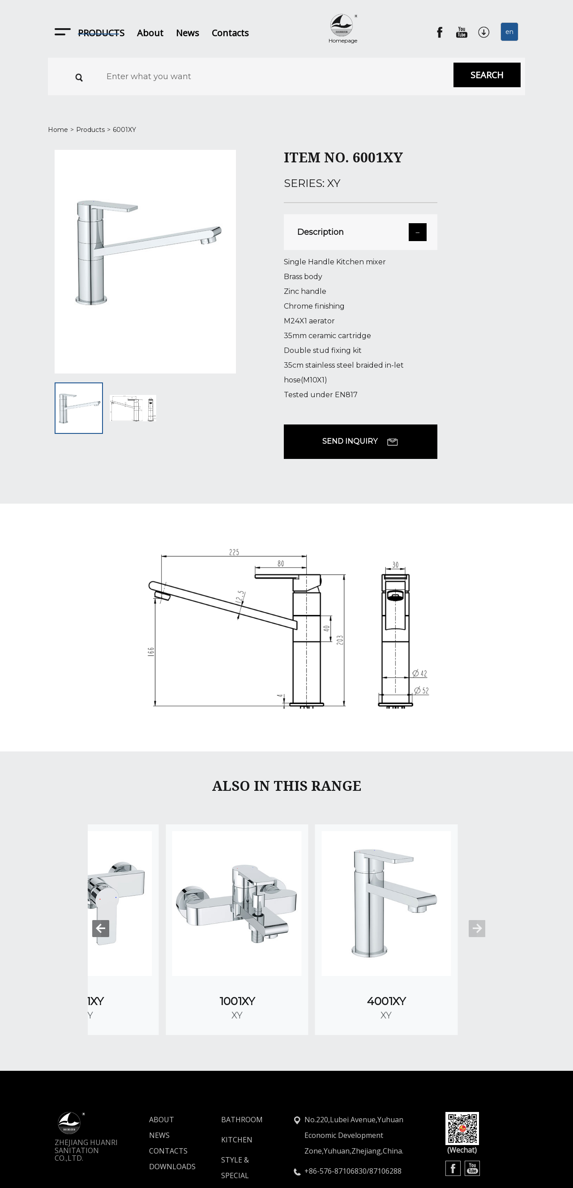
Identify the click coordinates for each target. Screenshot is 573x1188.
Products (90, 130)
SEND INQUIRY (360, 441)
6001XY (124, 130)
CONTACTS (156, 1094)
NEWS (156, 1079)
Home (58, 130)
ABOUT (156, 1063)
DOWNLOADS (156, 1110)
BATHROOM (242, 1063)
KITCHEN (236, 1083)
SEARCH (487, 75)
